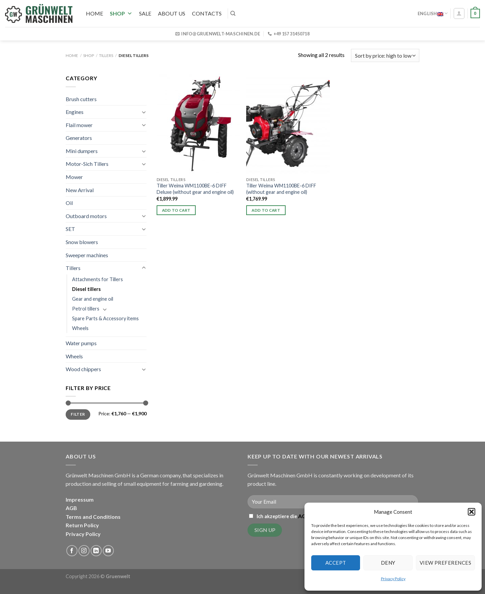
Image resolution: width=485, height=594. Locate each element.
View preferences (445, 563)
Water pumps (81, 343)
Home (94, 13)
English (433, 13)
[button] (471, 511)
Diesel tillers (86, 289)
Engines (75, 112)
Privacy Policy (393, 578)
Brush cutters (81, 99)
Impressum (80, 499)
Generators (79, 138)
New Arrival (80, 190)
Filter (78, 414)
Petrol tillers (85, 308)
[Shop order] (385, 55)
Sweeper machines (87, 255)
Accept (335, 563)
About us (171, 13)
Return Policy (82, 525)
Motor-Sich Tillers (87, 163)
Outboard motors (86, 216)
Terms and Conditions (93, 516)
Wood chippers (83, 369)
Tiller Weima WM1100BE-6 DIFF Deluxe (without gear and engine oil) (195, 189)
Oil (69, 203)
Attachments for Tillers (97, 279)
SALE (145, 13)
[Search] (232, 13)
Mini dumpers (82, 151)
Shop (121, 13)
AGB (71, 508)
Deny (388, 563)
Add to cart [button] (176, 210)
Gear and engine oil (92, 299)
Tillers (106, 55)
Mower (74, 177)
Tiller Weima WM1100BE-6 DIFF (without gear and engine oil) (281, 189)
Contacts (207, 13)
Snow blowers (82, 242)
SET (70, 229)
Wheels (80, 328)
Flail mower (79, 125)
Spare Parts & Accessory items (105, 318)
